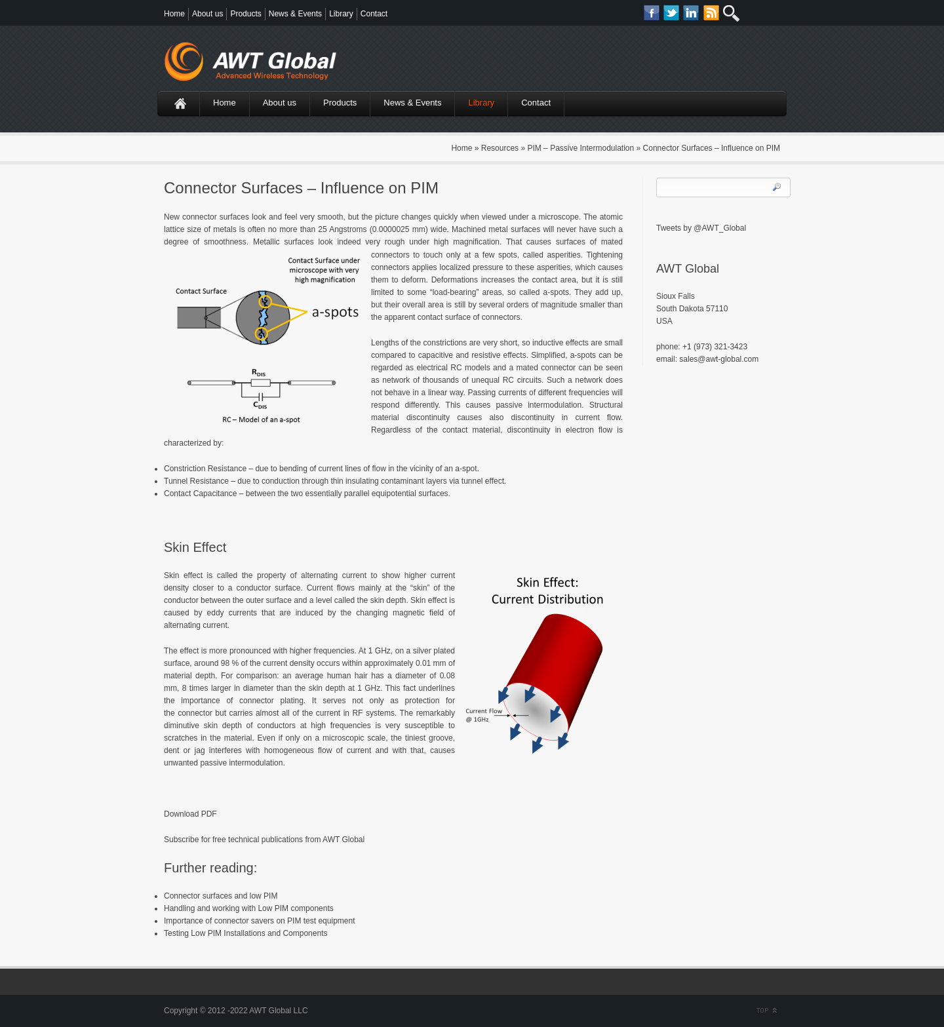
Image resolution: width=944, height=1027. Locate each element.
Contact (374, 13)
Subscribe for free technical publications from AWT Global (264, 839)
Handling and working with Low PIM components (249, 908)
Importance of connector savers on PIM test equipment (259, 920)
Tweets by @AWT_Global (701, 228)
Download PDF (190, 814)
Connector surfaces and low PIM (220, 896)
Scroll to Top (765, 1011)
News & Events (295, 13)
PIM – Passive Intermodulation (580, 148)
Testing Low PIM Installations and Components (245, 933)
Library (341, 13)
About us (207, 13)
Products (245, 13)
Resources (500, 148)
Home (174, 13)
